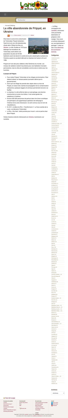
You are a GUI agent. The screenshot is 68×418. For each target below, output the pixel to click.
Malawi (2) (54, 239)
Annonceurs (6, 405)
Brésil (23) (54, 103)
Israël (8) (53, 205)
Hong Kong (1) (54, 179)
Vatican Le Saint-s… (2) (56, 376)
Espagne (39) (54, 147)
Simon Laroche (17, 35)
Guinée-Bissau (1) (55, 174)
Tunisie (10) (54, 365)
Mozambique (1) (55, 259)
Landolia (54, 30)
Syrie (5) (53, 354)
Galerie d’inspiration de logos (9, 409)
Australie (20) (54, 77)
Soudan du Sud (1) (55, 343)
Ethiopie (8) (54, 152)
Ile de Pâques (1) (55, 183)
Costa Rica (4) (54, 128)
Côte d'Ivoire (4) (55, 130)
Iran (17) (53, 199)
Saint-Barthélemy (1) (56, 321)
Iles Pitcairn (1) (55, 190)
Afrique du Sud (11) (55, 63)
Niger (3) (53, 268)
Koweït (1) (54, 218)
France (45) (54, 156)
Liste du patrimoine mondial (41, 402)
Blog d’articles (38, 405)
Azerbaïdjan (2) (55, 81)
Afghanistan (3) (55, 61)
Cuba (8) (53, 134)
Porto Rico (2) (54, 299)
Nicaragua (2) (54, 267)
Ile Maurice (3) (54, 185)
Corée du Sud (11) (55, 127)
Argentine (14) (54, 74)
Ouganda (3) (54, 279)
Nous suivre (54, 402)
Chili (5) (53, 114)
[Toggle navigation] (5, 14)
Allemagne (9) (54, 68)
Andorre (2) (54, 70)
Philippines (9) (54, 294)
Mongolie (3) (54, 256)
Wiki (20, 405)
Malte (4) (53, 245)
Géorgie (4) (54, 161)
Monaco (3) (54, 254)
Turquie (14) (54, 368)
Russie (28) (54, 318)
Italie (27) (53, 207)
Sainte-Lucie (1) (55, 327)
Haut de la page (9, 398)
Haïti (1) (53, 176)
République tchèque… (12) (57, 310)
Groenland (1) (54, 167)
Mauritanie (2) (54, 250)
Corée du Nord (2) (55, 125)
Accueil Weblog (10, 25)
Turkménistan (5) (55, 367)
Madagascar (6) (55, 236)
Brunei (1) (54, 105)
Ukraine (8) (54, 370)
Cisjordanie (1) (54, 119)
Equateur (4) (54, 143)
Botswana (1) (54, 101)
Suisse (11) (54, 349)
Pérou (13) (54, 292)
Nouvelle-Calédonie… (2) (57, 274)
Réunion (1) (54, 312)
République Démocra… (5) (57, 307)
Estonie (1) (54, 148)
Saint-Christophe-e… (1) (56, 323)
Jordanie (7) (54, 210)
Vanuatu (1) (54, 374)
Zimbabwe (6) (54, 383)
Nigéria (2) (54, 270)
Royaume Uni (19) (55, 316)
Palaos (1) (53, 285)
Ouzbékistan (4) (55, 281)
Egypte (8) (54, 139)
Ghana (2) (53, 163)
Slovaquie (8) (54, 338)
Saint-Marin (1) (55, 325)
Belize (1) (53, 88)
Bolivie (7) (54, 97)
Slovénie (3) (54, 339)
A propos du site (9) (55, 57)
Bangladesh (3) (54, 85)
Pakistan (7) (54, 283)
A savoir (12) (54, 59)
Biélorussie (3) (54, 96)
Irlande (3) (54, 201)
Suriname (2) (54, 350)
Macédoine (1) (54, 234)
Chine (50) (54, 116)
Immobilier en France (39, 408)
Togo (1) (53, 361)
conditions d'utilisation (37, 415)
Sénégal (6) (54, 330)
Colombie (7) (54, 121)
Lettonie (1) (54, 223)
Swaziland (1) (54, 352)
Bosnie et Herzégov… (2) (57, 99)
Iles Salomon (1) (55, 192)
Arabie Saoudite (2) (55, 72)
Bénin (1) (53, 90)
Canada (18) (54, 112)
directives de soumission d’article (57, 50)
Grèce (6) (53, 165)
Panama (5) (54, 287)
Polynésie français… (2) (56, 298)
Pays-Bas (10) (54, 290)
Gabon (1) (54, 157)
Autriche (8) (54, 79)
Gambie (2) (54, 159)
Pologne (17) (54, 296)
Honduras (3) (54, 178)
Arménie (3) (54, 76)
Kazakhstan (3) (54, 212)
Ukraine (32, 35)
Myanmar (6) (54, 261)
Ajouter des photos (23, 402)
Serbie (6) (53, 332)
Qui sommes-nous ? (7, 404)
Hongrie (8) (54, 181)
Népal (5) (53, 265)
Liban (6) (53, 225)
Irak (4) (53, 197)
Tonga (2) (53, 363)
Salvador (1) (54, 328)
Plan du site (22, 408)
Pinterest (54, 405)
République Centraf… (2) (57, 305)
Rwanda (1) (54, 319)
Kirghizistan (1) (55, 216)
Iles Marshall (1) (55, 188)
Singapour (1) (54, 336)
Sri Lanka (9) (54, 345)
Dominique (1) (54, 138)
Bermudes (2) (54, 92)
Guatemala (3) (54, 170)
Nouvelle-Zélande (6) (56, 276)
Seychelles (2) (54, 334)
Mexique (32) (54, 252)
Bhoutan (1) (54, 94)
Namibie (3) (54, 263)
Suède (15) (54, 347)
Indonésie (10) (54, 196)
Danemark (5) (54, 136)
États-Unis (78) (55, 150)
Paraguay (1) (54, 288)
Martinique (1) (54, 248)
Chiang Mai (37, 409)
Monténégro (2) (55, 258)
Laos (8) (53, 219)
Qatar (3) (53, 303)
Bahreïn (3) (54, 83)
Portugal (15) (54, 301)
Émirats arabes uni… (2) (56, 141)
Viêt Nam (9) (54, 379)
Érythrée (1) (54, 145)
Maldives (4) (54, 241)
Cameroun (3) (54, 110)
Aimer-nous (54, 404)
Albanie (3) (54, 65)
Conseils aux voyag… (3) (57, 123)
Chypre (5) (54, 117)
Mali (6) (53, 243)
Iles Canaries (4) (55, 187)
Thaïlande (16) (54, 359)
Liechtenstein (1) (55, 228)
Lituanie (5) (54, 230)
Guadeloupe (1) (55, 168)
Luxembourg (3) (55, 232)
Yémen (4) (54, 381)
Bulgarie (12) (54, 107)
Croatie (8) (54, 132)
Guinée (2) (54, 172)
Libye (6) (53, 227)
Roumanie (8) (54, 314)
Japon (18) (54, 208)
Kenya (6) (53, 214)
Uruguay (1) (54, 372)
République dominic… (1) (57, 308)
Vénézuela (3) (54, 378)
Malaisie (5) (54, 238)
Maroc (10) (54, 247)
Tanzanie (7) (54, 356)
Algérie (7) (54, 67)
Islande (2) (54, 203)
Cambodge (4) (54, 108)
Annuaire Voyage (39, 404)
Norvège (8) (54, 272)
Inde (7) (53, 194)
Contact (5, 402)
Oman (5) (53, 278)
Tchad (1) (53, 358)
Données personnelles (8, 411)
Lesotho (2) (54, 221)
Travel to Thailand (39, 407)
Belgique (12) (54, 87)
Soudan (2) (54, 341)
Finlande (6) (54, 154)
